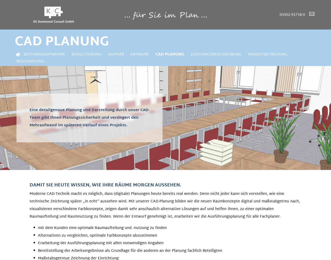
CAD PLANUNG (170, 54)
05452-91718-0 (292, 14)
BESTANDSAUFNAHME (44, 54)
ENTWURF (139, 54)
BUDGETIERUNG (87, 54)
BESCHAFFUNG (30, 61)
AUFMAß (116, 54)
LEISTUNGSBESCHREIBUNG (216, 54)
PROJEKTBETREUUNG (268, 54)
